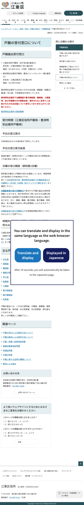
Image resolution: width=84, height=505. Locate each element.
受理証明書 (7, 350)
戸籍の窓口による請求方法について (18, 332)
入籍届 (6, 285)
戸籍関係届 (46, 29)
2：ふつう (24, 421)
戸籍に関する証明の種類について (17, 359)
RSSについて (17, 476)
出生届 (6, 259)
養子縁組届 (7, 290)
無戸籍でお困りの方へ (67, 61)
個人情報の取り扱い (51, 471)
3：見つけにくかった (14, 435)
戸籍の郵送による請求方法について (18, 337)
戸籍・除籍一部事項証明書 (14, 341)
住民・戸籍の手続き (32, 29)
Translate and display (28, 255)
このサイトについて (10, 471)
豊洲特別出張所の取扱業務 (12, 111)
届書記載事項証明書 (11, 346)
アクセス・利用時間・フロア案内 (70, 494)
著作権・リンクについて (34, 476)
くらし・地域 (18, 29)
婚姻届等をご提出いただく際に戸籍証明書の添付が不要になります (69, 69)
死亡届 (6, 277)
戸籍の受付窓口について (68, 77)
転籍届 (6, 281)
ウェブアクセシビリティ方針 (30, 471)
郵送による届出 (9, 363)
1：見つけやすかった (14, 432)
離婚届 (6, 268)
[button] (36, 13)
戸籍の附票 (7, 354)
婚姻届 (6, 263)
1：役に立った (11, 421)
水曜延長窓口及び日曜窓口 (12, 211)
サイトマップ (66, 471)
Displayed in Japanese (56, 255)
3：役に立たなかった (14, 424)
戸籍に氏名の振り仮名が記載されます (69, 54)
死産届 (6, 299)
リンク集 (6, 476)
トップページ (6, 29)
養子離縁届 (7, 294)
